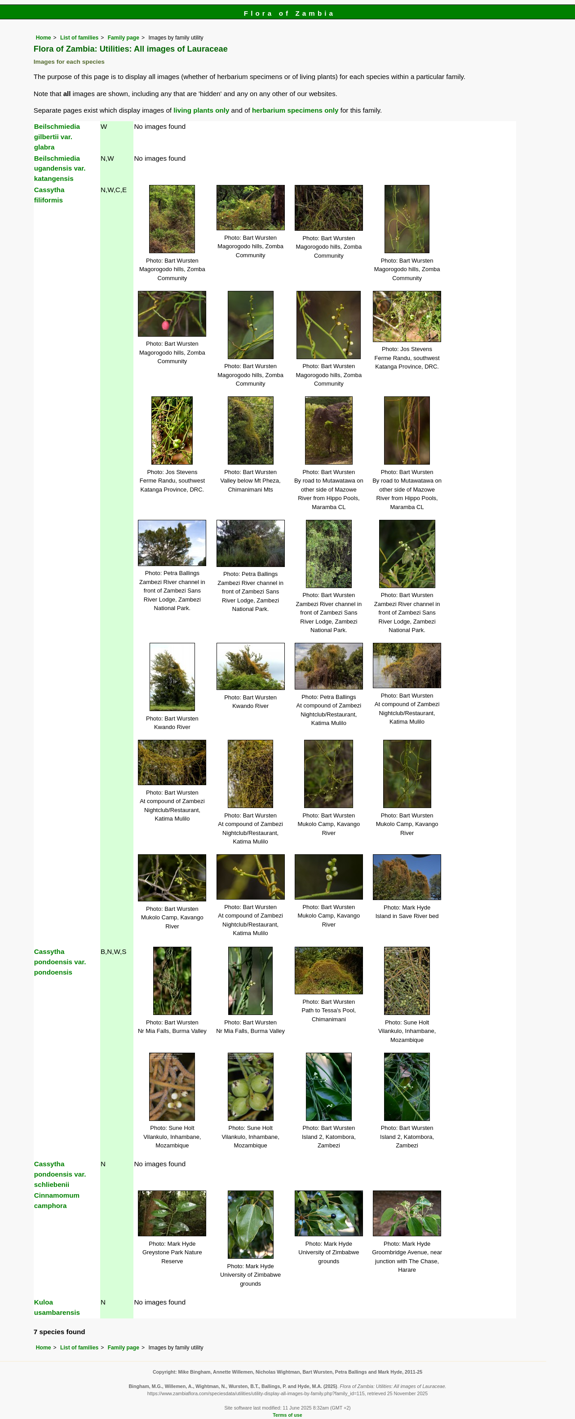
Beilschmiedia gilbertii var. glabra (57, 137)
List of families (79, 38)
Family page (123, 38)
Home (43, 38)
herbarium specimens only (295, 110)
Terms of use (287, 1415)
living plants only (201, 110)
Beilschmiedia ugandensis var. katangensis (60, 168)
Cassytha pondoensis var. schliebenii (60, 1174)
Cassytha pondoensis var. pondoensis (60, 962)
